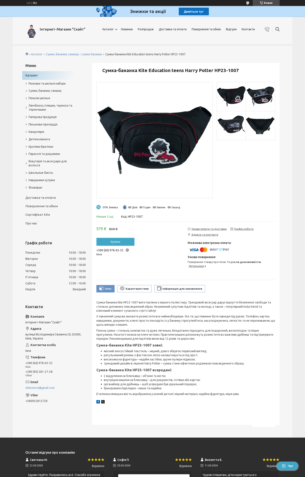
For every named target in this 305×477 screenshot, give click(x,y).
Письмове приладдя (43, 124)
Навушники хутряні (42, 180)
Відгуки (231, 29)
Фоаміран (35, 187)
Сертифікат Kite (37, 214)
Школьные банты (41, 172)
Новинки (127, 29)
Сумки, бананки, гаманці (62, 54)
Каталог (108, 29)
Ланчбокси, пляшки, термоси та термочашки (50, 107)
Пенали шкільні (39, 98)
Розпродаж (146, 29)
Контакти (248, 29)
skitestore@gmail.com (40, 387)
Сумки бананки (92, 54)
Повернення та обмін (206, 29)
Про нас (31, 223)
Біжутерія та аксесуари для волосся (48, 163)
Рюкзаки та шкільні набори (47, 83)
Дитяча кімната (39, 139)
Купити (115, 241)
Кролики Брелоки (41, 146)
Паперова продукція (43, 117)
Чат (287, 466)
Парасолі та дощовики (44, 154)
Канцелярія (36, 132)
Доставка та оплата (173, 29)
